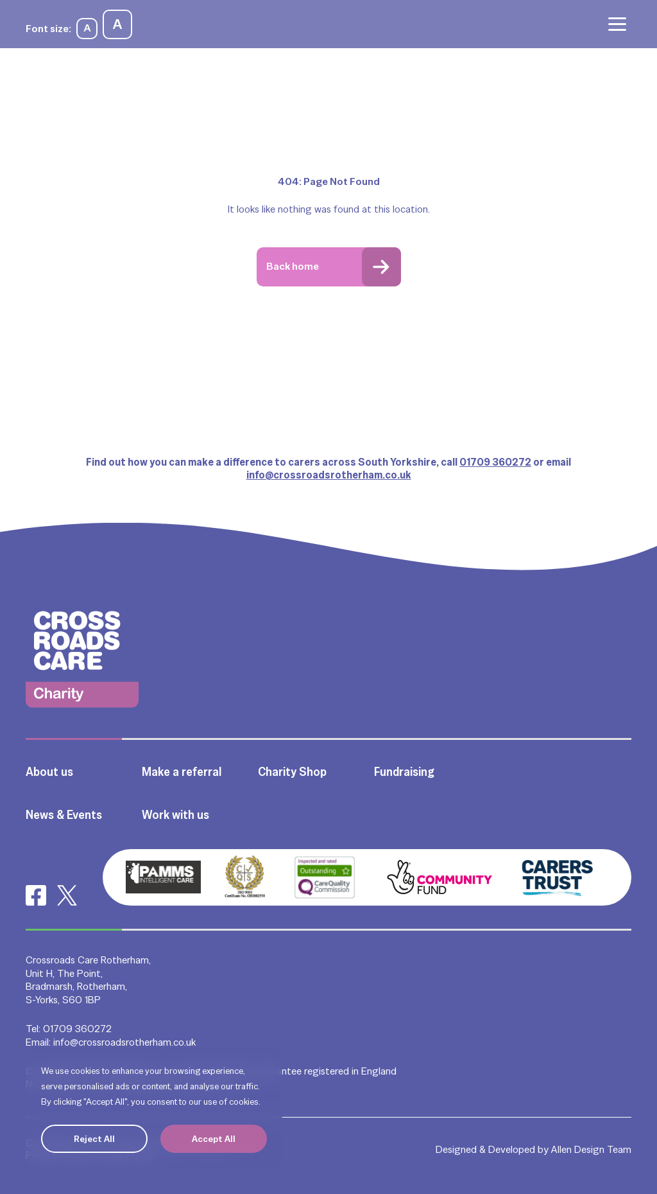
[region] (154, 1108)
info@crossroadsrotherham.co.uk (328, 475)
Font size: (48, 28)
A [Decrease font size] (87, 28)
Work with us (175, 814)
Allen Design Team (591, 1149)
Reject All (94, 1139)
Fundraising (404, 771)
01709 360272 (495, 462)
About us (49, 771)
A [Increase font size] (117, 24)
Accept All (213, 1139)
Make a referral (181, 771)
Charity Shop (292, 771)
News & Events (64, 814)
